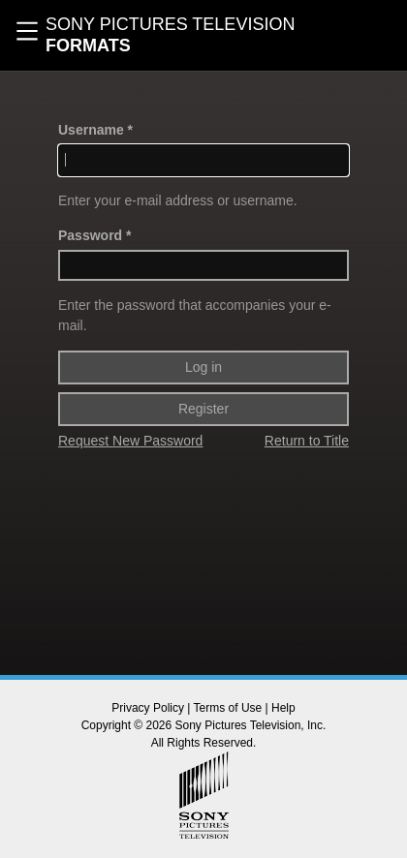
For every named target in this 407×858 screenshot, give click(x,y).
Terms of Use (228, 708)
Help (283, 708)
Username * (95, 130)
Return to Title (307, 440)
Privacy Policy (147, 708)
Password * (94, 235)
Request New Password (130, 440)
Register (203, 408)
